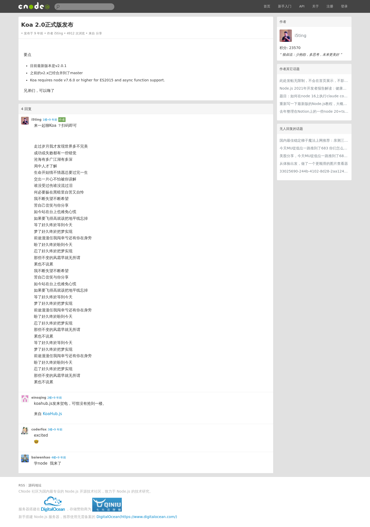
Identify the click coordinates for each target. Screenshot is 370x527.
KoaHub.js (52, 413)
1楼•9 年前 (50, 119)
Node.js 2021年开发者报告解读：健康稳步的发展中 (314, 88)
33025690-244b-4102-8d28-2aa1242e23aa (314, 171)
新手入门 (284, 6)
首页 (267, 6)
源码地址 (35, 485)
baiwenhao (40, 457)
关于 (315, 6)
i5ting (301, 35)
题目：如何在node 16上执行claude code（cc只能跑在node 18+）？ (314, 96)
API (301, 6)
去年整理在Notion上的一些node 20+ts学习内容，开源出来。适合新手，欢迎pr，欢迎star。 (314, 111)
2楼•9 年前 (54, 397)
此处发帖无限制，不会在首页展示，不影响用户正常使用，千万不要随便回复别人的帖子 (314, 81)
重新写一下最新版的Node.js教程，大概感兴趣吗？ (314, 104)
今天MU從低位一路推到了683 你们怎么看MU (314, 148)
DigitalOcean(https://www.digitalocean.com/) (137, 517)
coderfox (39, 429)
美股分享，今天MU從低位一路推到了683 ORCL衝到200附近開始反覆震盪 (314, 156)
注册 (330, 6)
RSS (21, 485)
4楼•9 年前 (58, 457)
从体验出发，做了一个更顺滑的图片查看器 (314, 163)
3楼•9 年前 (55, 429)
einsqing (38, 397)
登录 (344, 6)
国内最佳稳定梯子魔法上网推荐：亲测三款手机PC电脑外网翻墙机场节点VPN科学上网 (314, 140)
